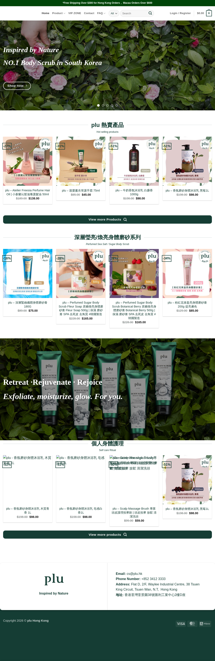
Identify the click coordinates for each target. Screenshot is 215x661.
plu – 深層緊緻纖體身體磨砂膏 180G (27, 304)
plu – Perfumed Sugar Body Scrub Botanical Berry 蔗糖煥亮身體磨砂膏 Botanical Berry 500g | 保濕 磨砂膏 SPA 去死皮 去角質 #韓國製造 (134, 310)
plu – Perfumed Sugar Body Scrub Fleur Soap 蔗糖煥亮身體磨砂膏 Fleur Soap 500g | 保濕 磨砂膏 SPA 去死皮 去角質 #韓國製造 (81, 308)
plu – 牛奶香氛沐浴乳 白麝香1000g (134, 192)
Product (59, 13)
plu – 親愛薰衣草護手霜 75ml (81, 190)
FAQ (101, 13)
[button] (180, 13)
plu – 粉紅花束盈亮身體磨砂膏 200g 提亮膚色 (187, 304)
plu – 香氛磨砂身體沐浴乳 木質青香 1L (27, 510)
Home (45, 13)
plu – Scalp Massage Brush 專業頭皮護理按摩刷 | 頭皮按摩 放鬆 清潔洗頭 (134, 512)
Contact (89, 13)
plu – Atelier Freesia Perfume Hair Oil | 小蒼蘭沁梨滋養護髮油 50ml (27, 192)
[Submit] (150, 13)
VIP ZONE (74, 13)
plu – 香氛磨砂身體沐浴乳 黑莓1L (187, 190)
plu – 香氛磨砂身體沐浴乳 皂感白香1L (80, 510)
